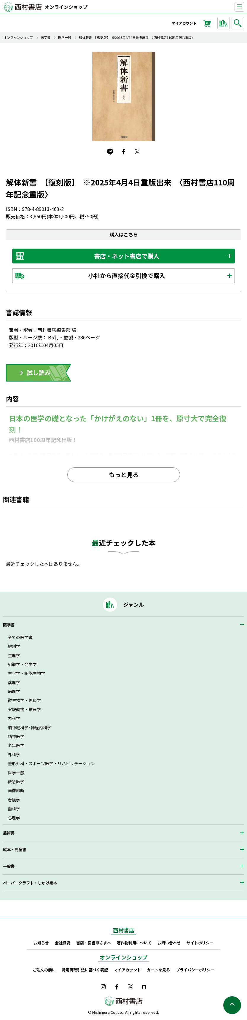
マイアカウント (184, 23)
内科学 (14, 718)
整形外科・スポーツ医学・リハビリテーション (51, 763)
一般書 (9, 866)
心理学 (14, 818)
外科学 (14, 754)
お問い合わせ (169, 943)
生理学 (14, 655)
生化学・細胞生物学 (26, 673)
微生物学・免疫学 (24, 700)
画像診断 (16, 790)
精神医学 (16, 736)
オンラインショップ (66, 6)
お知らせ (41, 943)
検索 (238, 23)
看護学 (14, 800)
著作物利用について (134, 943)
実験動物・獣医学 (24, 709)
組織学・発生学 (22, 664)
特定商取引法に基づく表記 (85, 970)
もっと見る (123, 474)
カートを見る (158, 970)
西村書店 (123, 930)
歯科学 (14, 808)
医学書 (45, 37)
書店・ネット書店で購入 (126, 256)
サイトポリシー (200, 943)
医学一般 (64, 37)
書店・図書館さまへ (93, 943)
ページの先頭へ (232, 1005)
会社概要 (62, 943)
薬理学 (14, 682)
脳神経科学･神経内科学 (29, 727)
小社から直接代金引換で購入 (126, 275)
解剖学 (14, 646)
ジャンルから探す (224, 23)
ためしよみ (38, 373)
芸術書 (9, 833)
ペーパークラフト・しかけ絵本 (30, 883)
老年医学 (16, 745)
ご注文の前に (44, 970)
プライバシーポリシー (195, 970)
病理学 (14, 691)
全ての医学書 (20, 637)
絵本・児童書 (14, 849)
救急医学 (16, 781)
